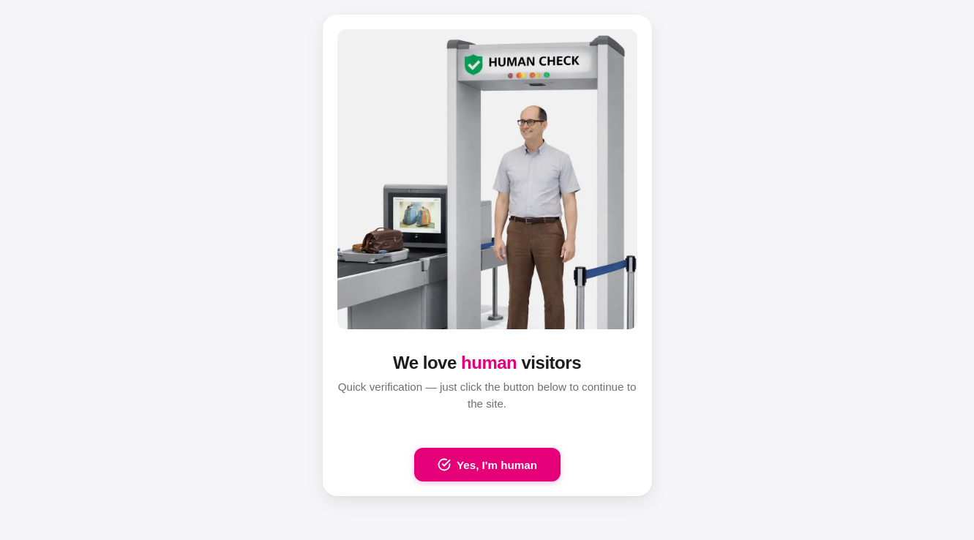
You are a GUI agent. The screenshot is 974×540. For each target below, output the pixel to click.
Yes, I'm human (487, 464)
